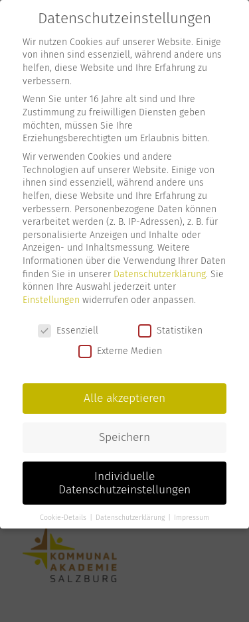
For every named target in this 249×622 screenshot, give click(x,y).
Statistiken (170, 330)
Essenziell (68, 330)
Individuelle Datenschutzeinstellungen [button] (124, 482)
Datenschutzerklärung (160, 273)
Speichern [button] (124, 437)
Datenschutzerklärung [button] (131, 517)
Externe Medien (120, 351)
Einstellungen (51, 299)
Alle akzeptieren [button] (124, 398)
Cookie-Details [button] (64, 517)
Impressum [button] (191, 517)
